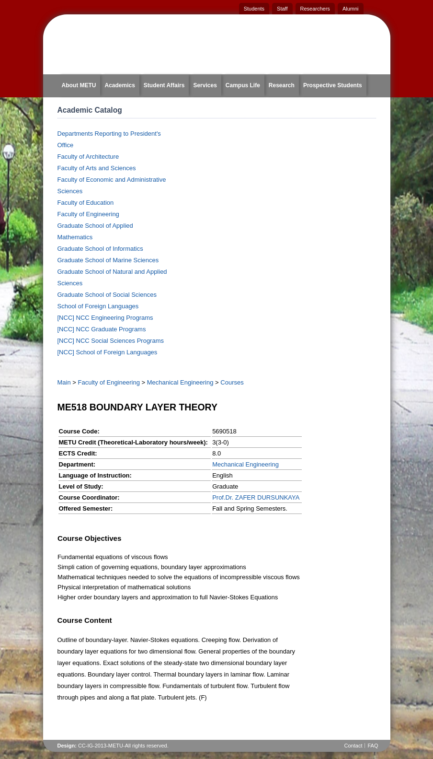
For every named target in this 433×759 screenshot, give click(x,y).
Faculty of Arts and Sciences (96, 168)
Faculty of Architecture (88, 156)
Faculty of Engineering (88, 214)
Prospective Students (332, 85)
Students (254, 9)
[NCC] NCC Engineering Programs (105, 317)
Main (64, 382)
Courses (231, 382)
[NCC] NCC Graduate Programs (101, 329)
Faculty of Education (85, 202)
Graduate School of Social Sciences (107, 294)
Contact (353, 745)
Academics (119, 85)
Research (282, 85)
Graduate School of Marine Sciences (108, 260)
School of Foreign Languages (98, 306)
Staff (282, 9)
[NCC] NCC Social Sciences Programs (110, 340)
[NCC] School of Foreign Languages (107, 352)
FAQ (372, 745)
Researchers (315, 9)
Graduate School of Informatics (100, 248)
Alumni (350, 9)
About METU (79, 85)
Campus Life (243, 85)
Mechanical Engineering (180, 382)
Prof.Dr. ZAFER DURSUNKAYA (255, 497)
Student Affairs (164, 85)
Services (204, 85)
